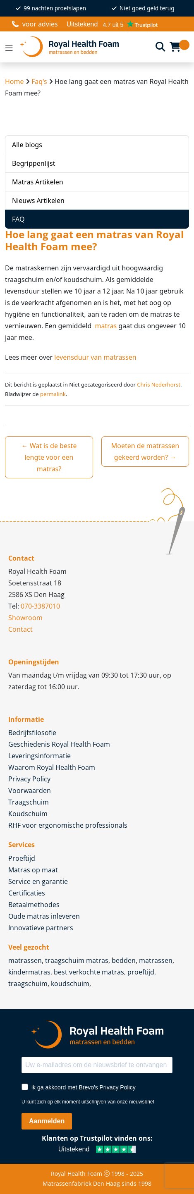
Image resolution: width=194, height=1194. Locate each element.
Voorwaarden (29, 790)
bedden (124, 960)
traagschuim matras (76, 960)
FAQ (18, 219)
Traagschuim (28, 802)
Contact (20, 629)
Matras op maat (33, 869)
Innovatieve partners (40, 927)
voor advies (34, 24)
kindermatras (29, 972)
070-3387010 (40, 606)
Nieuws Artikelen (38, 200)
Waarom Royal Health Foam (51, 767)
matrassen (25, 960)
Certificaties (26, 893)
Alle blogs (27, 144)
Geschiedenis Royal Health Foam (59, 744)
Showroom (25, 617)
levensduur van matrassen (95, 357)
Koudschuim (28, 813)
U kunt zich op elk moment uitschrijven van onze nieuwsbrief (88, 1102)
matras (105, 325)
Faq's (39, 81)
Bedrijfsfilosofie (32, 732)
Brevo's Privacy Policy (107, 1087)
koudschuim (70, 983)
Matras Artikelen (37, 181)
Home (14, 81)
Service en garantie (38, 881)
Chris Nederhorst (158, 384)
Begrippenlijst (33, 163)
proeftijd (140, 972)
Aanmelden (47, 1121)
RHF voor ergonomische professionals (67, 825)
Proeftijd (21, 858)
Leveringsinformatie (39, 755)
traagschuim (28, 983)
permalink (53, 394)
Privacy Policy (29, 778)
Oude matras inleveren (44, 916)
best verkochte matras (89, 972)
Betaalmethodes (34, 904)
